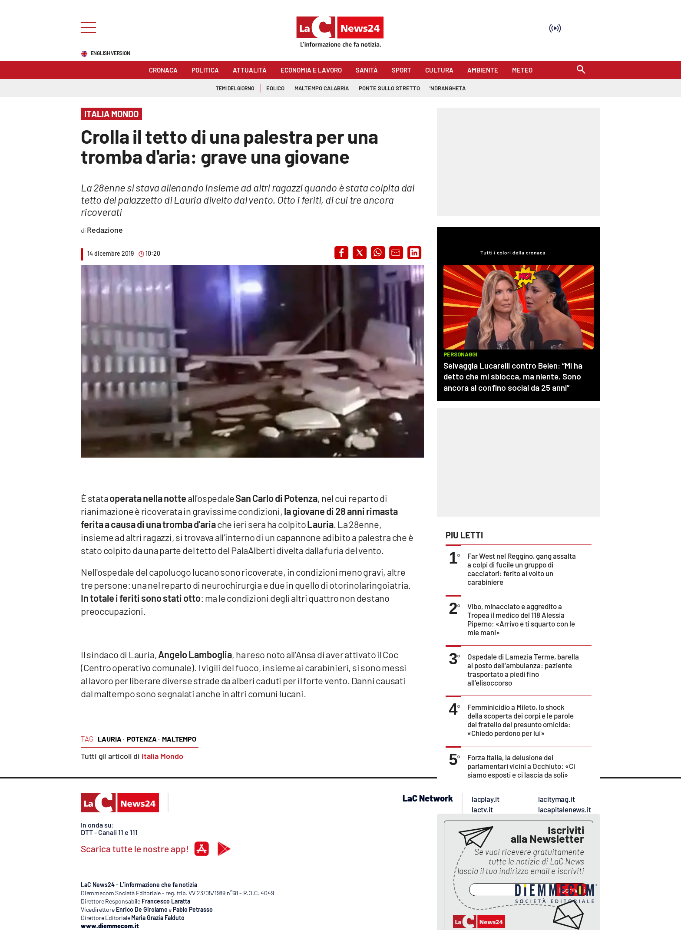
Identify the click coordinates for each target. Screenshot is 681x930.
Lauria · (111, 739)
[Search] (581, 70)
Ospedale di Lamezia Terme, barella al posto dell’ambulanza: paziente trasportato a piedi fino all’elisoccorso (523, 669)
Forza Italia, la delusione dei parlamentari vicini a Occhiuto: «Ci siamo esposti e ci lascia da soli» (521, 766)
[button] (341, 252)
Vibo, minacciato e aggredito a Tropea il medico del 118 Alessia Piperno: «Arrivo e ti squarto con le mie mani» (521, 619)
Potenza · (143, 739)
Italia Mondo (162, 756)
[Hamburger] (86, 27)
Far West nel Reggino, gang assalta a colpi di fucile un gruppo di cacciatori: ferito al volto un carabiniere (521, 568)
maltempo (179, 739)
